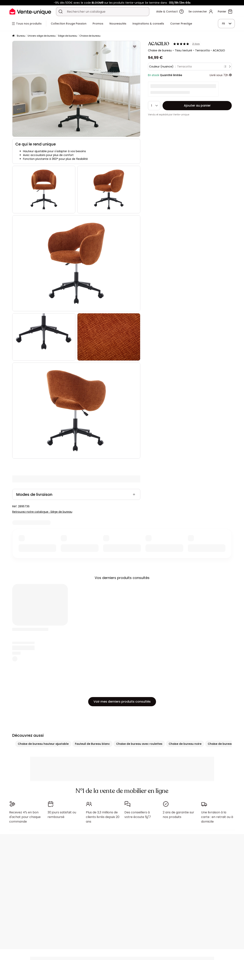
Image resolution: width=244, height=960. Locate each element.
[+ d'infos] (230, 75)
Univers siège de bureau (42, 35)
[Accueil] (13, 36)
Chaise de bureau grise (224, 744)
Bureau (21, 35)
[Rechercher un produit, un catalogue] (60, 11)
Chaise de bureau (89, 35)
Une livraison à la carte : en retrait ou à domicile (217, 817)
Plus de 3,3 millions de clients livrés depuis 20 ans (102, 817)
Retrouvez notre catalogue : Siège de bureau (42, 512)
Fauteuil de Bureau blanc (92, 744)
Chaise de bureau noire (185, 744)
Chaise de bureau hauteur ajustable (43, 744)
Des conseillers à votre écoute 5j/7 (137, 814)
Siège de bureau (67, 35)
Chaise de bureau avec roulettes (139, 744)
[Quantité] (154, 105)
